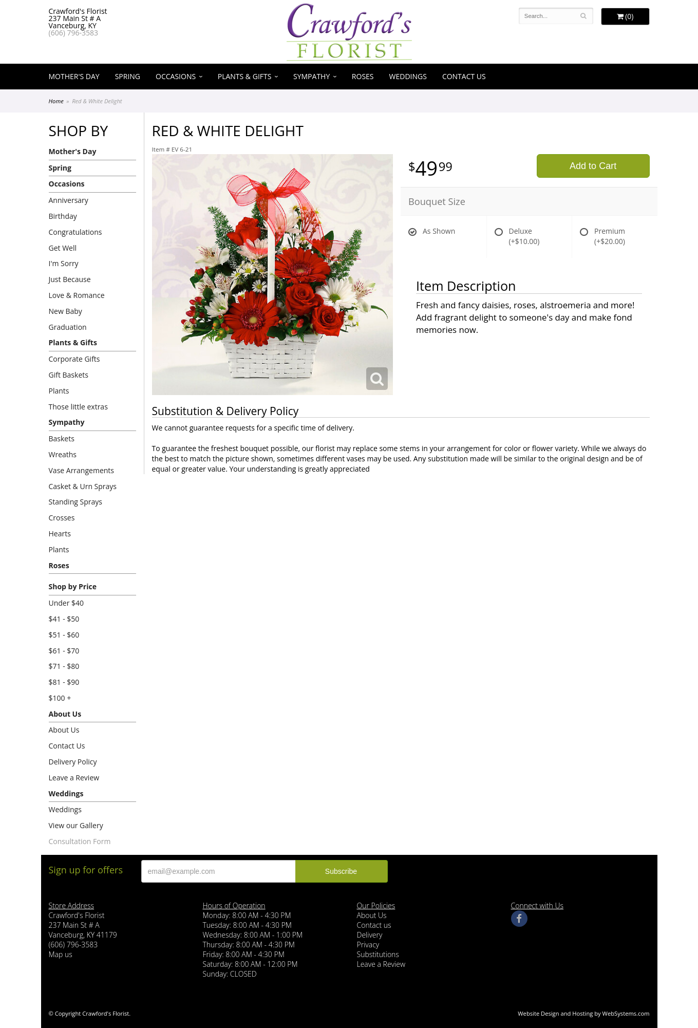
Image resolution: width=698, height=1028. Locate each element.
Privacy (368, 944)
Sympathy (311, 76)
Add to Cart (593, 166)
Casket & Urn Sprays (83, 486)
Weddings (408, 76)
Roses (363, 76)
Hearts (60, 533)
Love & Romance (77, 295)
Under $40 (66, 603)
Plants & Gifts (245, 76)
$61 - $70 (64, 651)
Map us (60, 954)
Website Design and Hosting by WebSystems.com (583, 1013)
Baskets (61, 438)
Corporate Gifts (74, 359)
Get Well (63, 248)
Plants (59, 391)
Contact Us (464, 76)
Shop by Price (73, 586)
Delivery (370, 935)
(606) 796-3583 (73, 33)
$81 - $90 (64, 682)
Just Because (70, 279)
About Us (65, 714)
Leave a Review (74, 777)
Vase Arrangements (82, 470)
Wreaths (63, 454)
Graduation (68, 327)
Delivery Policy (73, 762)
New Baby (65, 311)
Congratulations (75, 232)
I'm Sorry (64, 263)
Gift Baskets (68, 375)
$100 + (60, 698)
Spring (127, 76)
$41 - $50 (64, 619)
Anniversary (68, 200)
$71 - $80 (64, 666)
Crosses (62, 517)
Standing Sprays (75, 502)
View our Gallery (76, 825)
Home (56, 101)
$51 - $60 (64, 635)
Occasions (176, 76)
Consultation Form (80, 841)
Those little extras (78, 407)
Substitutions (378, 954)
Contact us (374, 925)
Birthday (63, 216)
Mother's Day (74, 76)
